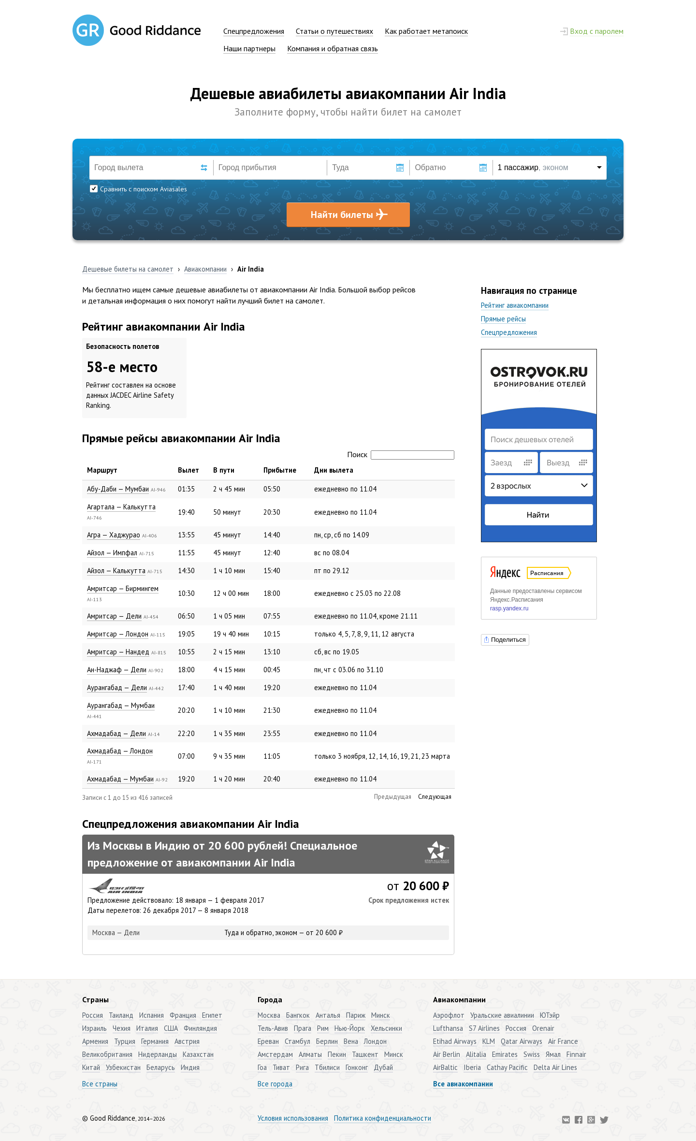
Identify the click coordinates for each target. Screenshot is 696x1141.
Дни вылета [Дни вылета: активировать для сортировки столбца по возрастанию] (333, 470)
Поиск (400, 454)
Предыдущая (392, 797)
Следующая (434, 797)
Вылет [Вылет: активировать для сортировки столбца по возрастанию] (188, 470)
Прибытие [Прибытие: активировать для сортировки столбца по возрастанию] (279, 470)
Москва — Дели (116, 932)
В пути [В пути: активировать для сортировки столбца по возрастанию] (223, 470)
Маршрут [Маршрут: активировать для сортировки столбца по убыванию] (102, 470)
